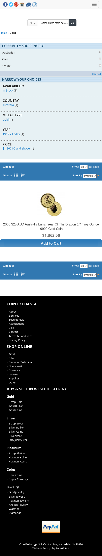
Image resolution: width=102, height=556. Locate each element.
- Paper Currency (17, 479)
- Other (11, 382)
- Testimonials (15, 319)
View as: (8, 175)
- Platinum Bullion (17, 457)
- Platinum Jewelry (18, 500)
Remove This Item (100, 52)
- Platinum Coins (17, 461)
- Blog (10, 328)
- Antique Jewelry (17, 505)
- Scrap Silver (15, 423)
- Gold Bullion (15, 406)
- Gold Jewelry (15, 492)
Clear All (96, 73)
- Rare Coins (14, 475)
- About (11, 311)
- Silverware (14, 436)
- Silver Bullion (16, 427)
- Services (13, 315)
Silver (11, 418)
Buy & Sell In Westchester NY (37, 388)
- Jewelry (12, 374)
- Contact (12, 332)
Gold (6, 119)
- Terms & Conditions (20, 336)
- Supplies (13, 378)
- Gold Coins (14, 410)
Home (3, 33)
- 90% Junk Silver (17, 440)
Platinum (14, 448)
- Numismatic (15, 366)
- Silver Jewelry (16, 496)
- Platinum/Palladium (20, 362)
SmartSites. (63, 548)
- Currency (13, 370)
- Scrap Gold (14, 402)
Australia (8, 105)
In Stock (8, 90)
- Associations (15, 323)
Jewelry (13, 487)
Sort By (77, 175)
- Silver (11, 358)
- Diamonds (14, 513)
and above (16, 148)
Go (72, 22)
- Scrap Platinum (17, 453)
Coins (11, 469)
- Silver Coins (15, 431)
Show (75, 166)
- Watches (13, 509)
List (23, 175)
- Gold (11, 354)
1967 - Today (11, 134)
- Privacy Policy (16, 340)
